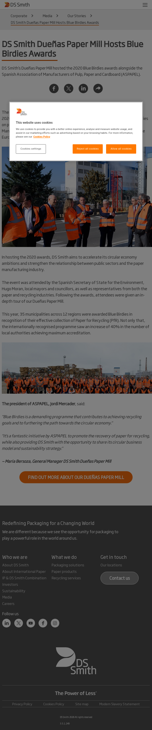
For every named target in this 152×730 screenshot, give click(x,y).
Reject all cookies (88, 148)
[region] (76, 131)
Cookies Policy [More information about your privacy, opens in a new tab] (41, 136)
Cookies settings (31, 148)
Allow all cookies (121, 148)
